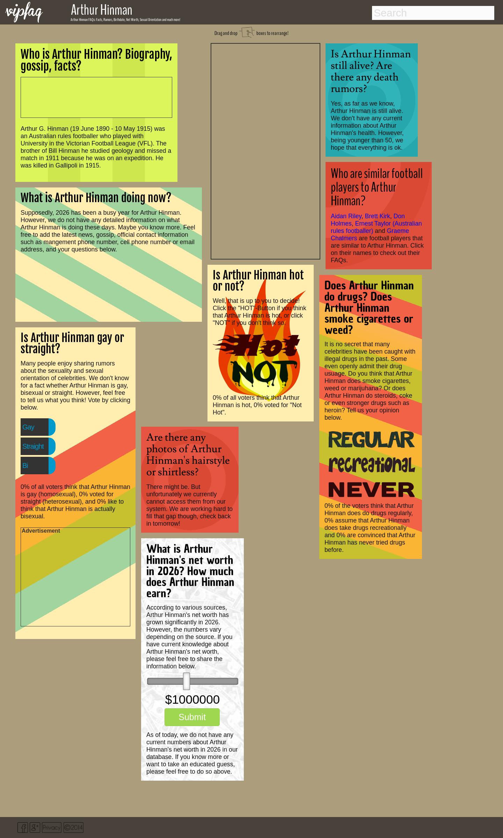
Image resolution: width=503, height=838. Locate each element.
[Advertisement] (265, 150)
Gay (28, 427)
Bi (25, 465)
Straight (33, 446)
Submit (192, 717)
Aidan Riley (346, 216)
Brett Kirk (377, 216)
